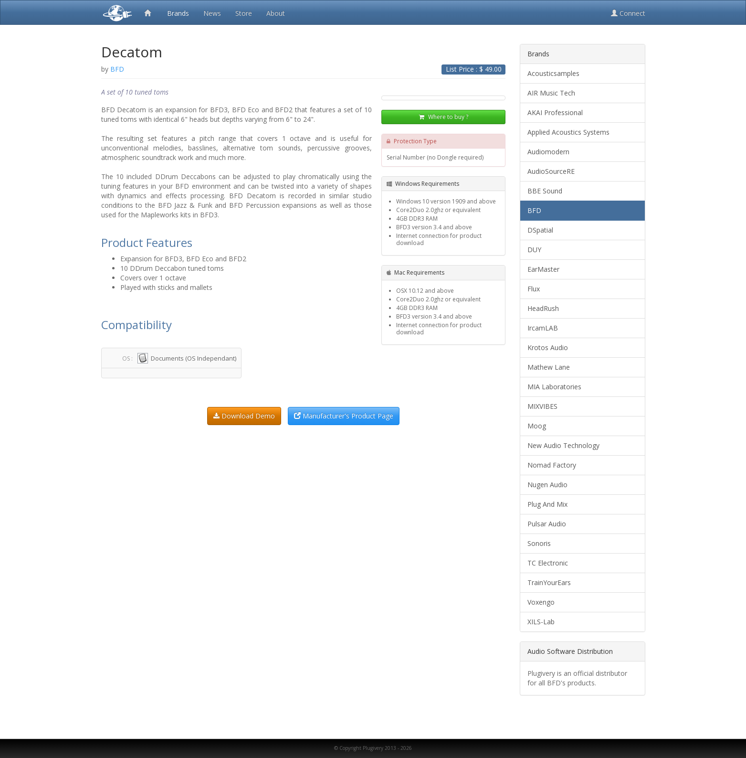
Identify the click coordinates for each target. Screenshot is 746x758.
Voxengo (541, 602)
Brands (178, 13)
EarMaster (543, 269)
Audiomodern (548, 151)
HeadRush (543, 308)
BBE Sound (544, 190)
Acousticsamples (553, 73)
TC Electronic (547, 562)
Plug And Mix (547, 504)
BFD (534, 210)
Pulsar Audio (546, 523)
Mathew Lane (548, 367)
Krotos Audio (547, 347)
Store (243, 13)
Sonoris (539, 543)
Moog (536, 425)
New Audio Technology (563, 445)
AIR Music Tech (551, 92)
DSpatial (540, 230)
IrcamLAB (542, 327)
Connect (628, 13)
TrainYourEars (549, 582)
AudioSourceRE (551, 171)
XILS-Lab (541, 621)
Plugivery (115, 12)
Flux (533, 288)
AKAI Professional (555, 112)
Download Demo (244, 415)
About (275, 13)
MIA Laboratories (554, 386)
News (212, 13)
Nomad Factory (551, 465)
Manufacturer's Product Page (343, 415)
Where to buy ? (443, 117)
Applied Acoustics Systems (568, 132)
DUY (534, 249)
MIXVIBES (542, 406)
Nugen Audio (547, 484)
